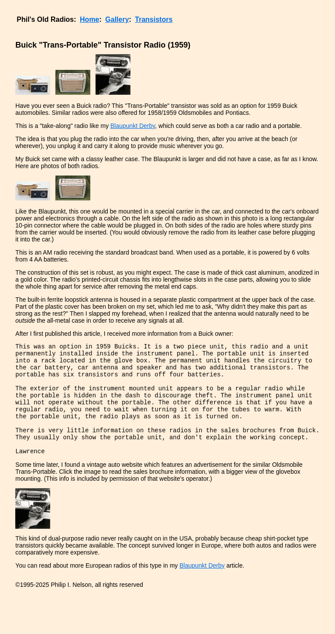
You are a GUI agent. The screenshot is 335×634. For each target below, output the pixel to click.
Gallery (117, 19)
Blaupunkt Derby (132, 125)
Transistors (153, 19)
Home (89, 19)
